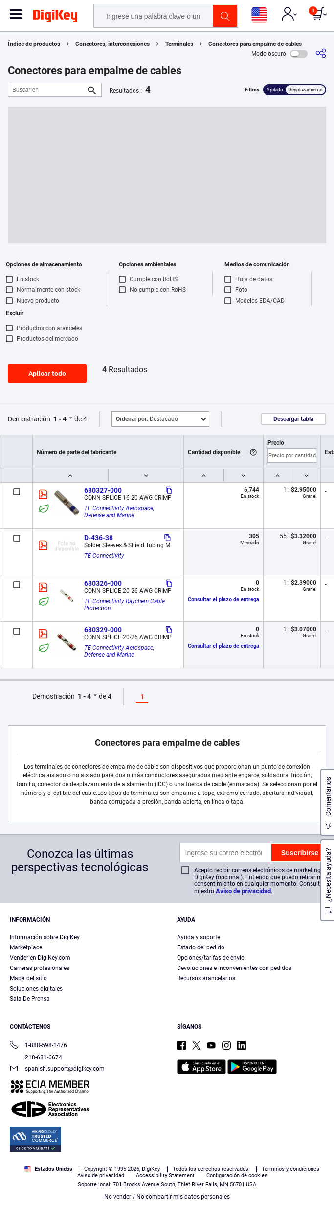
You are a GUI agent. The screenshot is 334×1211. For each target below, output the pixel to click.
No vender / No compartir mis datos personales (167, 1196)
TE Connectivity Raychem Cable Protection (125, 605)
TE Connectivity (104, 555)
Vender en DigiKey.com (40, 957)
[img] (55, 17)
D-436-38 (98, 538)
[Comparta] (320, 53)
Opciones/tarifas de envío (211, 957)
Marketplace (26, 947)
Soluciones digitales (36, 988)
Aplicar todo (47, 373)
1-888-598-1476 (38, 1046)
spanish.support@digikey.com (57, 1069)
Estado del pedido (200, 947)
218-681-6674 (36, 1057)
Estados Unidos (48, 1169)
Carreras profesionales (39, 968)
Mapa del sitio (28, 978)
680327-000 (103, 490)
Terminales (179, 44)
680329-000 (103, 630)
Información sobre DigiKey (45, 937)
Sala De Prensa (30, 998)
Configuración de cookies (236, 1175)
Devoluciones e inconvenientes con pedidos (234, 968)
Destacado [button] (147, 419)
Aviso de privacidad (243, 891)
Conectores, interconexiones (112, 44)
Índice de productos (34, 44)
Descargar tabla (293, 419)
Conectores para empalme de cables (255, 44)
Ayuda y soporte (198, 937)
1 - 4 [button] (60, 419)
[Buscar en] (47, 89)
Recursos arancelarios (206, 978)
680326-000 (103, 583)
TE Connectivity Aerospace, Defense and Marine (120, 512)
